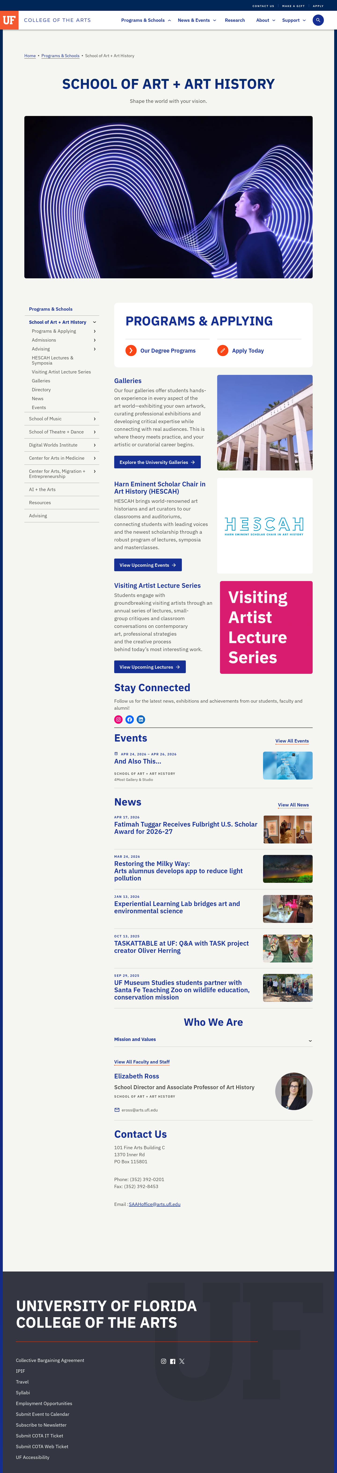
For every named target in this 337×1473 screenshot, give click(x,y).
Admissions (63, 340)
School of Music (62, 418)
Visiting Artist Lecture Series (61, 372)
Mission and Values (135, 1039)
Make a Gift (293, 6)
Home (30, 55)
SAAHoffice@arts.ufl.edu (154, 1204)
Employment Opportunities (44, 1403)
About (264, 20)
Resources (40, 502)
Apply (318, 6)
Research (235, 20)
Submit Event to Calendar (42, 1414)
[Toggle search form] (318, 20)
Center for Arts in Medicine (62, 458)
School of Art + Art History (63, 322)
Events (39, 407)
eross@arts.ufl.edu (140, 1110)
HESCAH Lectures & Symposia (52, 360)
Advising (63, 349)
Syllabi (23, 1392)
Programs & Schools (144, 20)
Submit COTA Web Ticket (42, 1446)
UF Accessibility (32, 1457)
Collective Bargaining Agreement (50, 1360)
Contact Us (263, 6)
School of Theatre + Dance (62, 432)
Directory (41, 389)
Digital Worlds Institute (62, 445)
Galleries (41, 380)
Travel (22, 1382)
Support (292, 20)
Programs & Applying (63, 331)
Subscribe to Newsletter (41, 1425)
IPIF (20, 1371)
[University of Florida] (9, 20)
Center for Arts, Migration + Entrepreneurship (62, 473)
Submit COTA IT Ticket (39, 1435)
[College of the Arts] (57, 20)
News (38, 398)
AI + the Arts (42, 489)
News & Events (196, 20)
